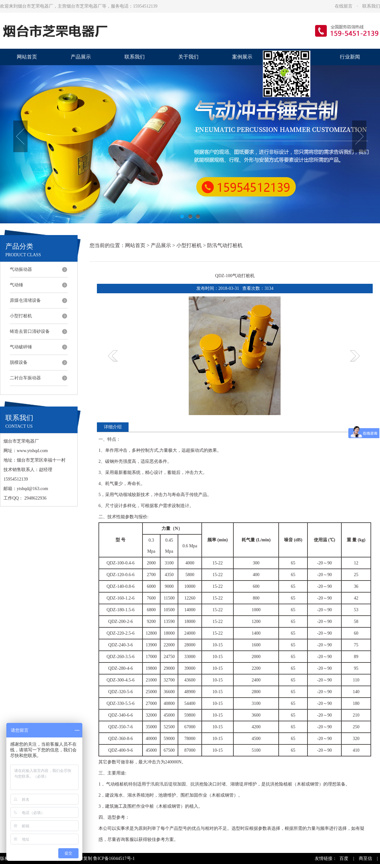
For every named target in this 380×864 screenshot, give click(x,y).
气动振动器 (21, 269)
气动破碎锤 (21, 347)
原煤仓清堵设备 (25, 300)
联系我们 (371, 6)
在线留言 (343, 6)
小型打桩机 (21, 316)
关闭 (286, 101)
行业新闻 (350, 56)
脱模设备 (19, 362)
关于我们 (188, 56)
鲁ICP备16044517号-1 (114, 858)
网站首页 (27, 56)
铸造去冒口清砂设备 (30, 331)
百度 (343, 858)
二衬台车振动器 (25, 378)
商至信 (365, 858)
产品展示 (81, 56)
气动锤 (16, 285)
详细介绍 (113, 427)
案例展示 (242, 56)
